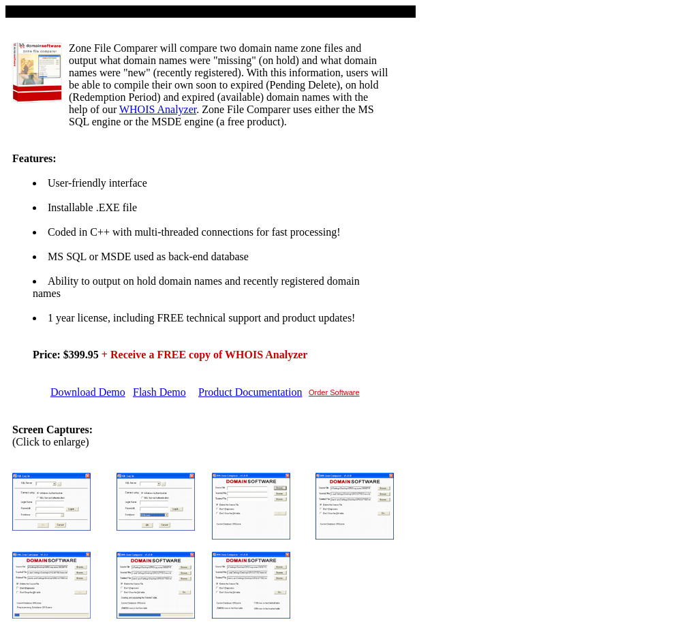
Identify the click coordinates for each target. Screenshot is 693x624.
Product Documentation (250, 392)
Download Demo (87, 392)
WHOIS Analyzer (157, 109)
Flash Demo (159, 392)
